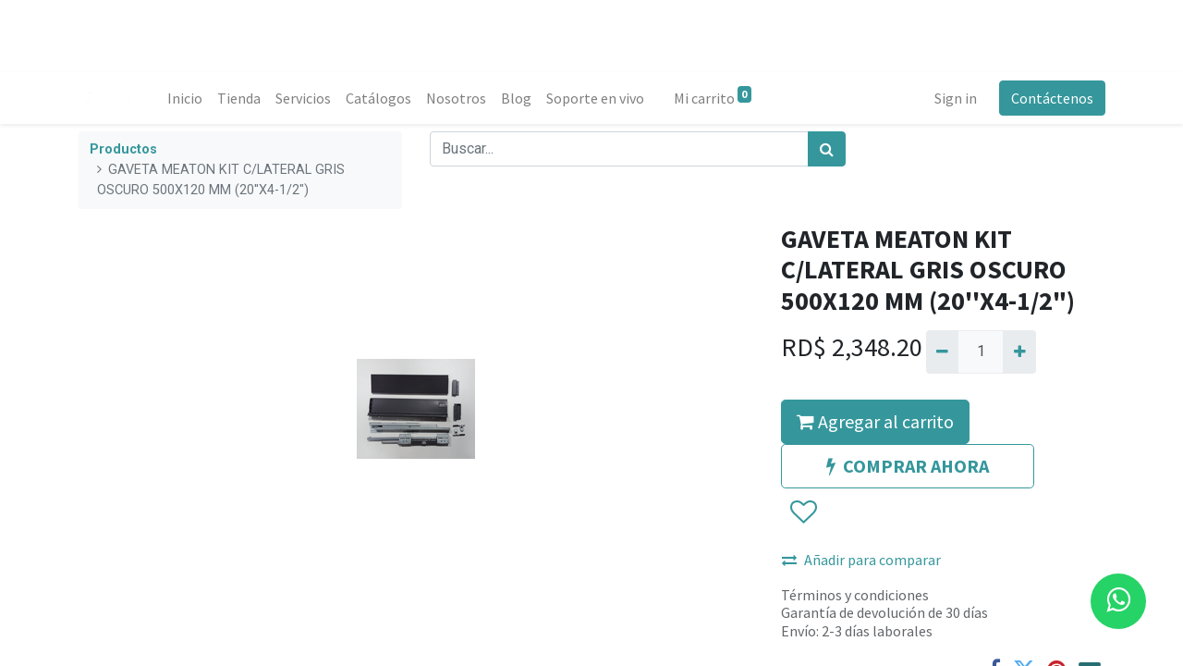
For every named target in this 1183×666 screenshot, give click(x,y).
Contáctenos (1051, 98)
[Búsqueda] (827, 148)
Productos (123, 149)
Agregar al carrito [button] (875, 421)
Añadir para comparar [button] (861, 559)
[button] (803, 512)
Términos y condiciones (855, 595)
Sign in (954, 98)
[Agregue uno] (1019, 351)
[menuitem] (185, 98)
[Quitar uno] (942, 351)
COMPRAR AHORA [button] (907, 465)
